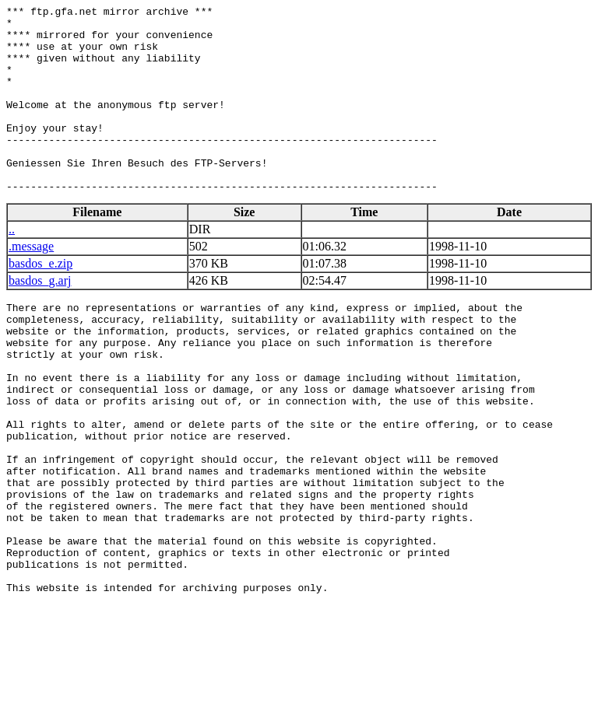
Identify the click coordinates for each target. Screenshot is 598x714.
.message (31, 283)
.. (12, 266)
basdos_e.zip (40, 300)
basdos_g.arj (40, 317)
